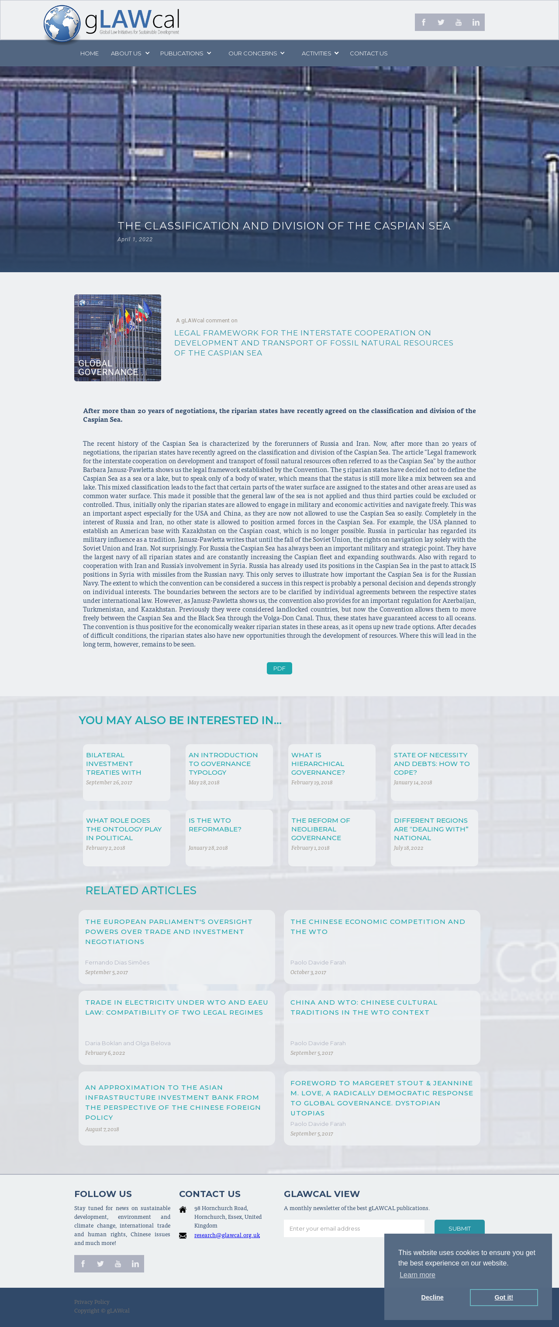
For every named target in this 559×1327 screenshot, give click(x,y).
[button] (130, 53)
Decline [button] (432, 1297)
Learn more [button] (417, 1275)
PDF (279, 668)
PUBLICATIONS (182, 53)
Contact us (369, 53)
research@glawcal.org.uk (227, 1236)
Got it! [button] (504, 1297)
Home (89, 53)
